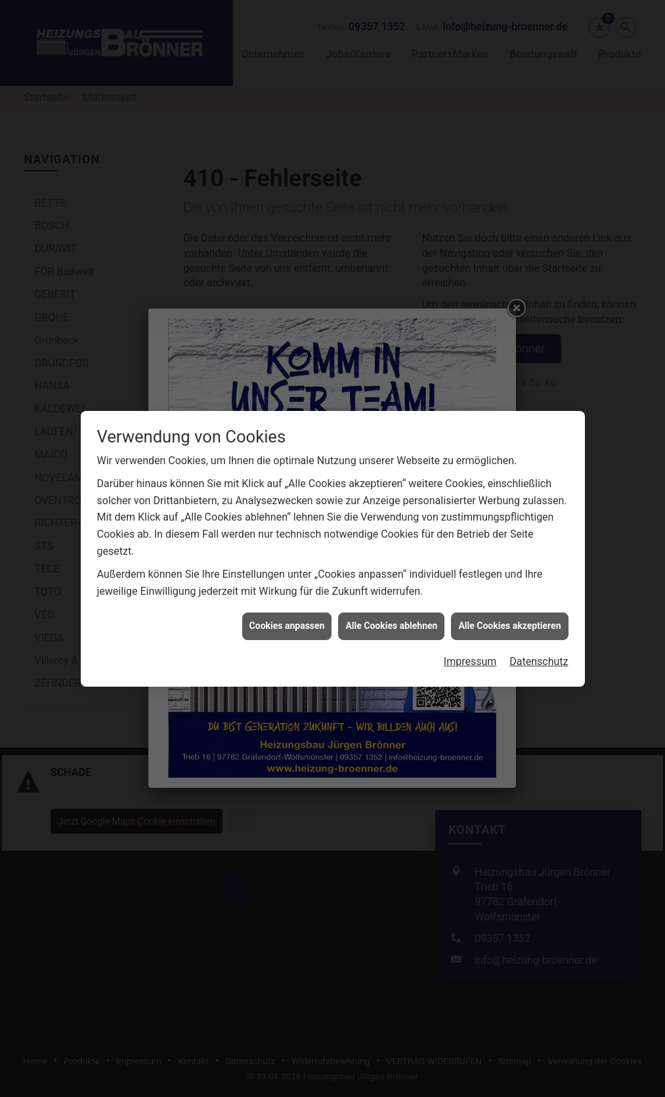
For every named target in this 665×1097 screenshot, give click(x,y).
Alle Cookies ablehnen (391, 608)
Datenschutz (538, 644)
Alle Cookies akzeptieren (509, 608)
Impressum (470, 644)
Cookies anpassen (287, 608)
